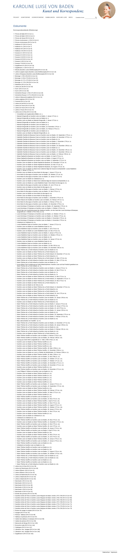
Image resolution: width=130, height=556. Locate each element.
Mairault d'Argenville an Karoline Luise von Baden (31, 118)
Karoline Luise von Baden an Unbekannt (28, 178)
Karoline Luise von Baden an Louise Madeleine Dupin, (36, 230)
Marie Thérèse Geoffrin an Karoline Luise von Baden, (37, 335)
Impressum (114, 552)
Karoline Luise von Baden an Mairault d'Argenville (31, 133)
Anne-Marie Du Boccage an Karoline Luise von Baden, (37, 174)
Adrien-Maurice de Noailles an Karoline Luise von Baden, (38, 200)
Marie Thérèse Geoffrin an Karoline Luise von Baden (32, 396)
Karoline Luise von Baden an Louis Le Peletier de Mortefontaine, (40, 352)
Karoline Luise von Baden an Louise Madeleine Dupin (32, 226)
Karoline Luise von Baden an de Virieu (28, 285)
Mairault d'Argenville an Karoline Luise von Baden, (36, 116)
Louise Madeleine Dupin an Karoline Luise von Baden (32, 237)
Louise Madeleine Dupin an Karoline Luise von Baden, (37, 224)
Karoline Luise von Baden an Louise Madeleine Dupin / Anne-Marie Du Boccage (40, 183)
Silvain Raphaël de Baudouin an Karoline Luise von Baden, (38, 156)
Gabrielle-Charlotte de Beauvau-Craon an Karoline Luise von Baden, (42, 135)
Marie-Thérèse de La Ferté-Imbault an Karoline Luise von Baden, (40, 260)
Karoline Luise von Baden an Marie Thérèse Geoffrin (32, 342)
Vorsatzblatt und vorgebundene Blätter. (28, 114)
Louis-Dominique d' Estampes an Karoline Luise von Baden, (40, 206)
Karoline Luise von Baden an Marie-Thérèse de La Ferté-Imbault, (41, 254)
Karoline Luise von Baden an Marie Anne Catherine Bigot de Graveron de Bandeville (41, 181)
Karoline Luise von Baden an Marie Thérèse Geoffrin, (36, 348)
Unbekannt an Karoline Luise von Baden (28, 445)
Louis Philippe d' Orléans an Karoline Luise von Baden (32, 371)
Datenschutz (106, 552)
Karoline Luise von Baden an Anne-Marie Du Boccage (32, 187)
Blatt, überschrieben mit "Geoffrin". (27, 320)
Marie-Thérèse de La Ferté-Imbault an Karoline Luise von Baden (35, 249)
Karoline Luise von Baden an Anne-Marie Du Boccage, (37, 172)
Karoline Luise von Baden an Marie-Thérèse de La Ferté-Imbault (35, 252)
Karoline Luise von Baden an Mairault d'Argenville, (36, 120)
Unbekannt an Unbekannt (24, 222)
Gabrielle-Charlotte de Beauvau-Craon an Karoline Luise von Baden (36, 139)
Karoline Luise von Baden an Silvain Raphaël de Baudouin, (39, 162)
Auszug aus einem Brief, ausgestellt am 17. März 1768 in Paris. (35, 339)
